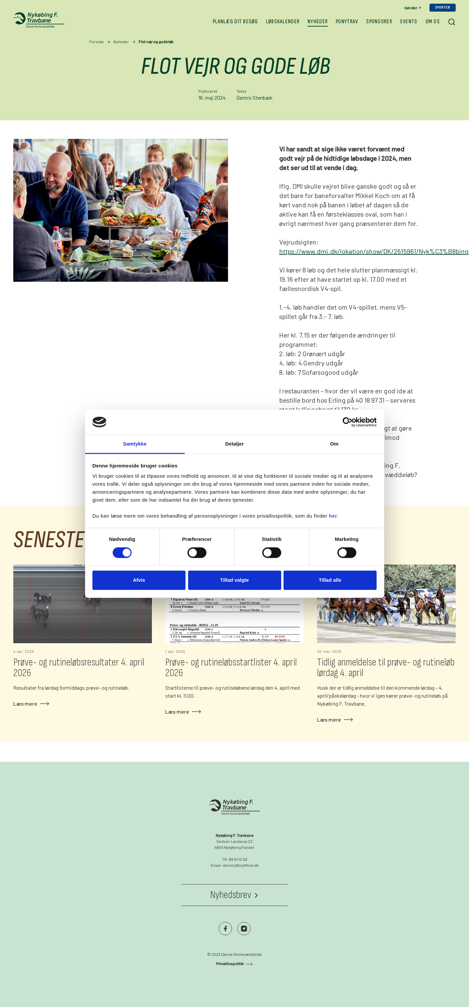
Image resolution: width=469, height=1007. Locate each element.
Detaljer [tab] (234, 444)
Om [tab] (334, 444)
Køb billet (411, 8)
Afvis (139, 580)
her (333, 516)
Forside (96, 41)
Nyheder (121, 41)
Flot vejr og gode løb (156, 41)
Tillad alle (330, 580)
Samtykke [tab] (135, 444)
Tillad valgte (234, 580)
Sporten (442, 7)
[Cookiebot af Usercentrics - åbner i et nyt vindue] (347, 422)
